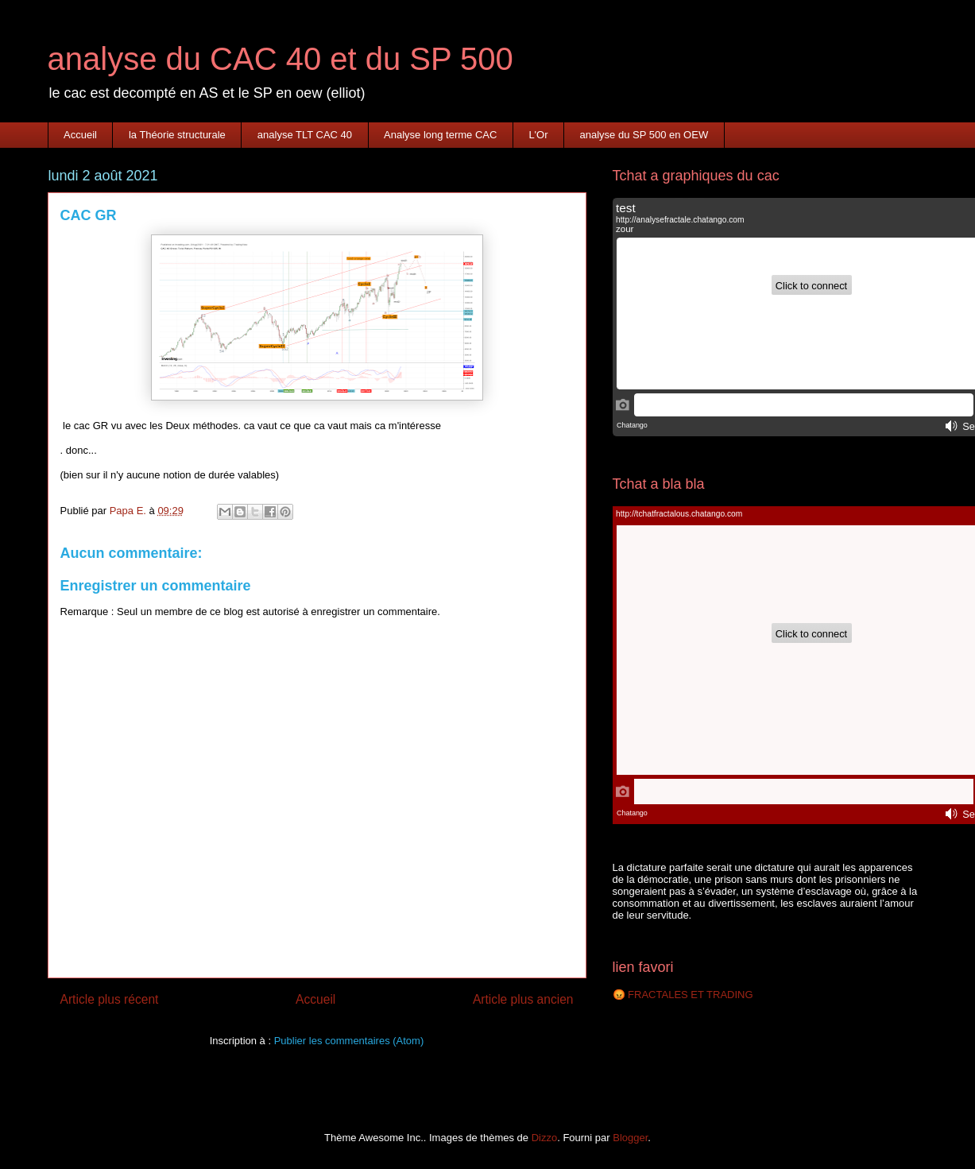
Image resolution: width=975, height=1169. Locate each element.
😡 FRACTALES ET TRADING (683, 995)
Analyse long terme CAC (440, 135)
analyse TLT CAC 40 (304, 135)
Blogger (630, 1138)
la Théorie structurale (177, 135)
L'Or (537, 135)
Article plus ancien (523, 999)
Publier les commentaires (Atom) (349, 1041)
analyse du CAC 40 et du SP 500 (280, 58)
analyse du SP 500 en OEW (644, 135)
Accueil (80, 135)
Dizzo (545, 1138)
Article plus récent (109, 999)
